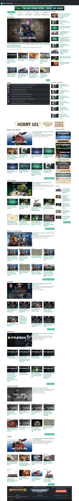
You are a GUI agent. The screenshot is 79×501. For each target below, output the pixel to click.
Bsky (42, 496)
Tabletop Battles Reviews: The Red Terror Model (24, 478)
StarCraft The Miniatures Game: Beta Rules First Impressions (36, 325)
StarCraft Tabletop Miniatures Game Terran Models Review (12, 310)
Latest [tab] (11, 12)
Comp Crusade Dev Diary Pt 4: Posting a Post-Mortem (36, 412)
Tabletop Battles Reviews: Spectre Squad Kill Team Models (12, 480)
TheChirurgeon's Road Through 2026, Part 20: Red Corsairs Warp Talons (66, 190)
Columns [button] (37, 3)
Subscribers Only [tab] (45, 14)
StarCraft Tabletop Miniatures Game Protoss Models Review (49, 310)
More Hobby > (51, 484)
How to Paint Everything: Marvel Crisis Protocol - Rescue (12, 463)
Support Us (32, 0)
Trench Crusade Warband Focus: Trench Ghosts (24, 412)
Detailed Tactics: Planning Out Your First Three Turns (12, 171)
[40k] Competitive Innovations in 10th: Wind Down (65, 22)
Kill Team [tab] (20, 14)
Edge (19, 0)
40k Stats (12, 0)
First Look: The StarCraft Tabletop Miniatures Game (49, 325)
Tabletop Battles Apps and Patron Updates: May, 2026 (65, 27)
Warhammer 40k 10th (18, 3)
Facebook (34, 496)
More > (48, 80)
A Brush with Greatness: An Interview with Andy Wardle (36, 463)
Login (48, 3)
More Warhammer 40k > (49, 178)
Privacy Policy (37, 0)
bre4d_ (35, 289)
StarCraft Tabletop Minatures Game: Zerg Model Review (24, 310)
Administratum (3, 0)
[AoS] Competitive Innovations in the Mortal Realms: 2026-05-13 (66, 205)
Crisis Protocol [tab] (37, 14)
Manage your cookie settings (61, 497)
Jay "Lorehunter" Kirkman (12, 49)
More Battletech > (50, 383)
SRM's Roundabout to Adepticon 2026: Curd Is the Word (12, 430)
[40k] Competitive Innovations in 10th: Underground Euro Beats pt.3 (64, 109)
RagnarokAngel (36, 188)
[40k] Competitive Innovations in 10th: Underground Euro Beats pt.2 (64, 116)
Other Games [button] (31, 3)
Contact (25, 0)
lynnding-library (36, 339)
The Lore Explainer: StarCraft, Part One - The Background (12, 324)
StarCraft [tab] (11, 14)
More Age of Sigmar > (50, 228)
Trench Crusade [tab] (28, 14)
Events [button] (29, 0)
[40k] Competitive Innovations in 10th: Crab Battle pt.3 (65, 91)
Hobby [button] (41, 3)
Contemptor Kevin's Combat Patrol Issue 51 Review (24, 171)
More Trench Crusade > (49, 434)
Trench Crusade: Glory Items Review (40, 388)
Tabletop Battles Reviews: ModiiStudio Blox (48, 463)
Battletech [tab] (46, 12)
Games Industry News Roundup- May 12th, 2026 (66, 212)
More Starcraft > (51, 329)
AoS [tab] (28, 12)
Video (45, 3)
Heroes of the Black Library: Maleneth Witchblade (66, 217)
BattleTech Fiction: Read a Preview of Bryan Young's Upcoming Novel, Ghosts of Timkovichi (49, 375)
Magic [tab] (37, 12)
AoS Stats (16, 0)
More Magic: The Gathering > (48, 279)
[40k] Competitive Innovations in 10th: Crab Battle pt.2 (65, 45)
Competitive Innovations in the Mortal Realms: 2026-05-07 (65, 58)
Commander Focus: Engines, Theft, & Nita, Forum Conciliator (12, 75)
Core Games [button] (25, 3)
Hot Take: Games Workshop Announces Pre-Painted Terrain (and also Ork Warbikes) (65, 15)
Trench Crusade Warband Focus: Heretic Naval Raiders (24, 428)
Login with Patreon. (64, 495)
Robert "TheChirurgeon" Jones (38, 136)
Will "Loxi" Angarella (37, 392)
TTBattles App (8, 0)
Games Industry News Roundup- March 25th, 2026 (48, 428)
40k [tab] (20, 12)
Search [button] (51, 3)
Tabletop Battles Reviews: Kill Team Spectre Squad (65, 63)
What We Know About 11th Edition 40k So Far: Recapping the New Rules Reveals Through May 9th (65, 39)
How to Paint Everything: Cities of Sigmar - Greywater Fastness (36, 209)
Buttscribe (22, 0)
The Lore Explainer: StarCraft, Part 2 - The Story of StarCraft (36, 310)
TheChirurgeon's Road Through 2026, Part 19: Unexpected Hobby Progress (64, 51)
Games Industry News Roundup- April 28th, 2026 (24, 272)
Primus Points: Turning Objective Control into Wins (36, 156)
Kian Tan (37, 289)
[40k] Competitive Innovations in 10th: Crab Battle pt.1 (65, 103)
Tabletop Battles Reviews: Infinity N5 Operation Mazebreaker (65, 33)
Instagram (38, 496)
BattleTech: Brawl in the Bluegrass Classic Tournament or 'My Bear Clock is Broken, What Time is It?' (24, 359)
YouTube (45, 496)
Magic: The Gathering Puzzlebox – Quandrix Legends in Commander (36, 272)
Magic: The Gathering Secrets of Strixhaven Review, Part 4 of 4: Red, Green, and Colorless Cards (49, 274)
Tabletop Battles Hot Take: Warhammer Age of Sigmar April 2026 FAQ (12, 223)
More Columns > (67, 222)
